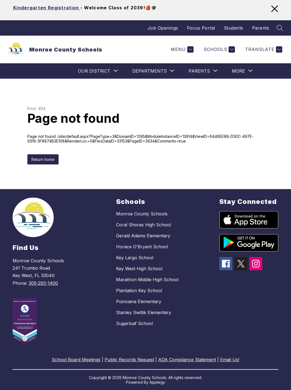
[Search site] (280, 28)
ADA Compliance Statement (187, 359)
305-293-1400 (43, 283)
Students (233, 28)
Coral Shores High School (143, 224)
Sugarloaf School (134, 323)
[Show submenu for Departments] (149, 71)
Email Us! (229, 359)
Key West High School (139, 268)
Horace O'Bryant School (142, 246)
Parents (260, 28)
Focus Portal (201, 28)
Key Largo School (134, 257)
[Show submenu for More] (238, 71)
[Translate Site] (263, 49)
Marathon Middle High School (147, 279)
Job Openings (163, 28)
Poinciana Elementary (138, 301)
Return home (42, 159)
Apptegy (157, 382)
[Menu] (181, 49)
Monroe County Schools (142, 214)
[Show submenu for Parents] (199, 71)
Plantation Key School (139, 290)
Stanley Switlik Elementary (143, 312)
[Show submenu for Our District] (94, 71)
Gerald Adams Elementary (143, 235)
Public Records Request (129, 359)
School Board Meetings (76, 359)
